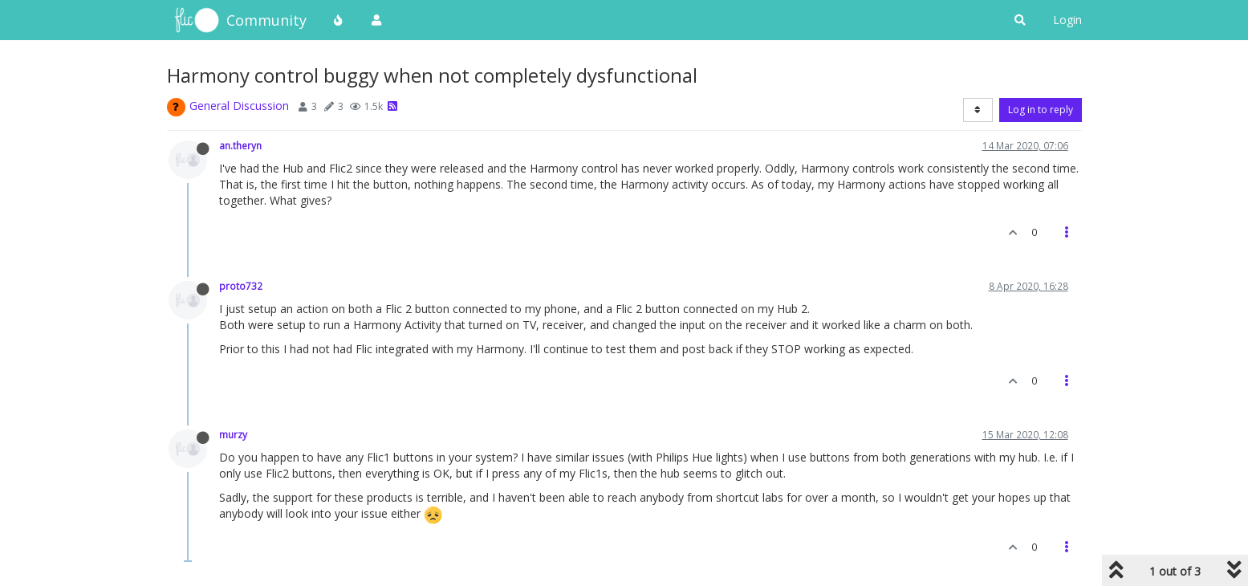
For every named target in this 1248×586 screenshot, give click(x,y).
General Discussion (239, 105)
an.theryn (240, 145)
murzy (233, 434)
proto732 (240, 285)
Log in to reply (1040, 109)
